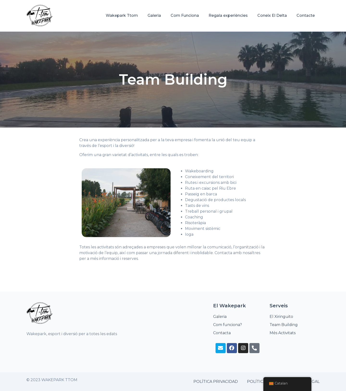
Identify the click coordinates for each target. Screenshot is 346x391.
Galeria (154, 15)
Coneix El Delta (272, 15)
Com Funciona (185, 15)
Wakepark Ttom (122, 15)
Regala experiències (228, 15)
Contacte (306, 15)
